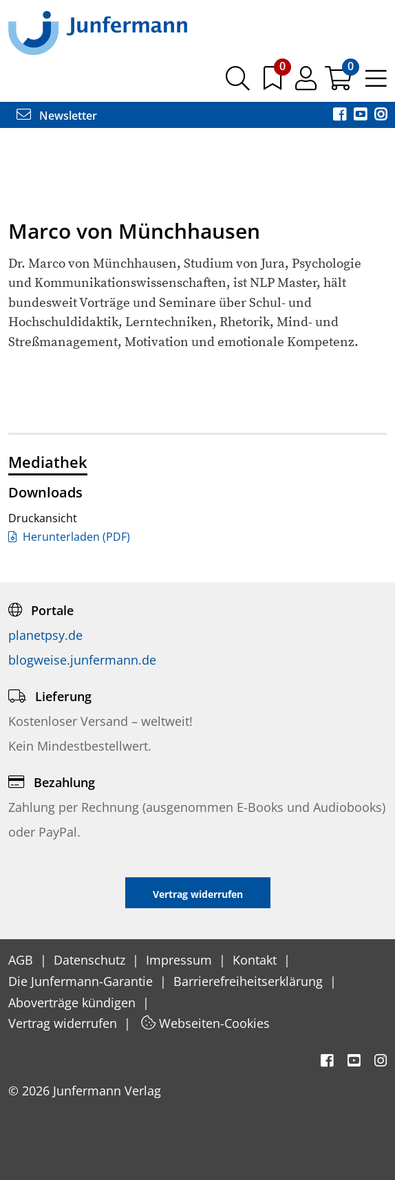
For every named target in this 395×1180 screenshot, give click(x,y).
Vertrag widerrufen (64, 1023)
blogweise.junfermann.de (82, 660)
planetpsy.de (45, 635)
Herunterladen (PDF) (69, 536)
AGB (22, 960)
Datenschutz (91, 960)
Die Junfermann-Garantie (82, 981)
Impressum (180, 960)
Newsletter (57, 115)
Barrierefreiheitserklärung (249, 981)
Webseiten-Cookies (205, 1023)
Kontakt (256, 960)
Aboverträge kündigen (73, 1002)
